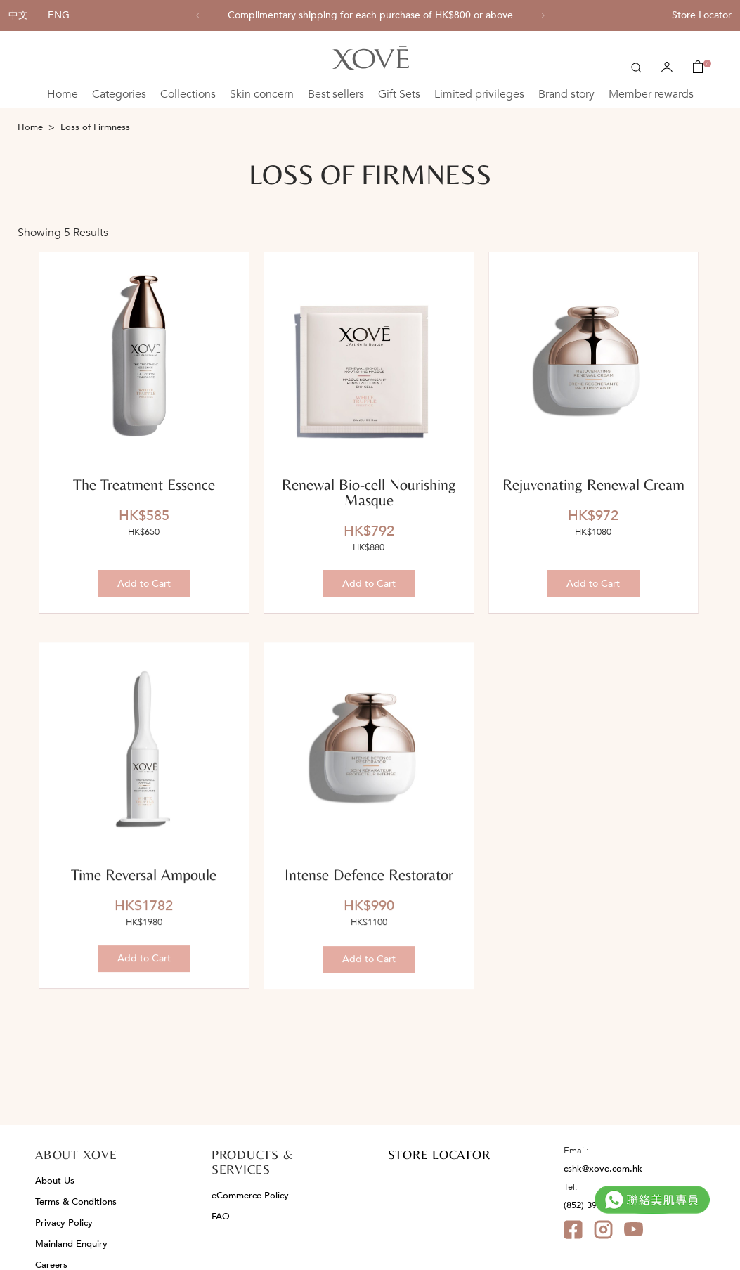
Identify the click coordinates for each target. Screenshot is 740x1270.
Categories (119, 94)
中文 (18, 15)
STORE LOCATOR (439, 1154)
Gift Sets (399, 94)
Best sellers (336, 94)
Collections (188, 94)
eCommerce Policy (250, 1195)
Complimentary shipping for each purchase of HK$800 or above (370, 15)
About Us (54, 1180)
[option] (370, 15)
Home (62, 94)
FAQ (221, 1216)
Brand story (566, 94)
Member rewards (651, 94)
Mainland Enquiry (71, 1244)
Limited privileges (479, 94)
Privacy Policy (64, 1223)
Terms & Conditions (76, 1202)
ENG (59, 15)
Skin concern (262, 94)
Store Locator (702, 15)
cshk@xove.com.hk (603, 1168)
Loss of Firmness (95, 127)
